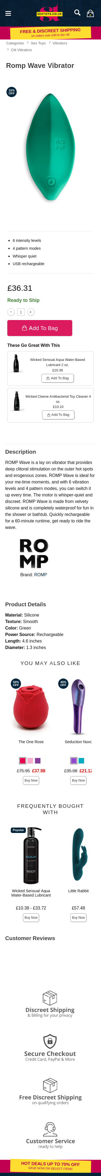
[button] (23, 761)
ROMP (40, 574)
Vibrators (60, 43)
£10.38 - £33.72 (31, 908)
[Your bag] (90, 13)
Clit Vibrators (21, 50)
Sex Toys (38, 43)
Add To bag (40, 328)
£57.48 (78, 908)
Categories (15, 43)
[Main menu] (8, 13)
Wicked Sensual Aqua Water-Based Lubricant (31, 893)
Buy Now (31, 780)
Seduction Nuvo (78, 741)
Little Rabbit (78, 890)
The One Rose (31, 741)
